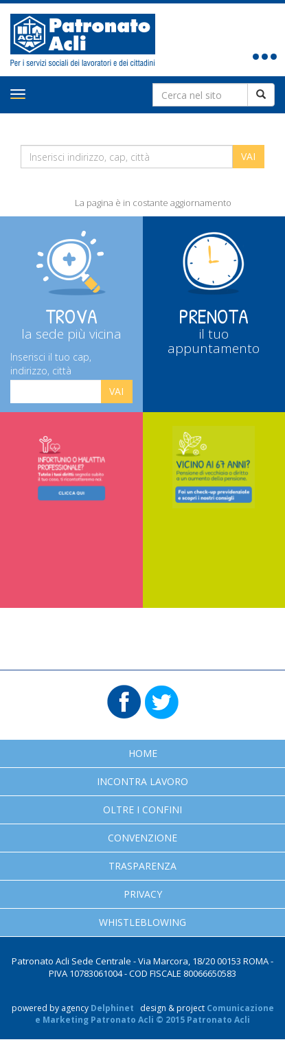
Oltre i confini (142, 809)
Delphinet (112, 1008)
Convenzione (142, 837)
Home (142, 753)
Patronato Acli (82, 40)
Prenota (214, 329)
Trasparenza (142, 865)
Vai (116, 391)
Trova (71, 322)
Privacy (143, 894)
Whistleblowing (142, 922)
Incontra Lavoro (142, 781)
